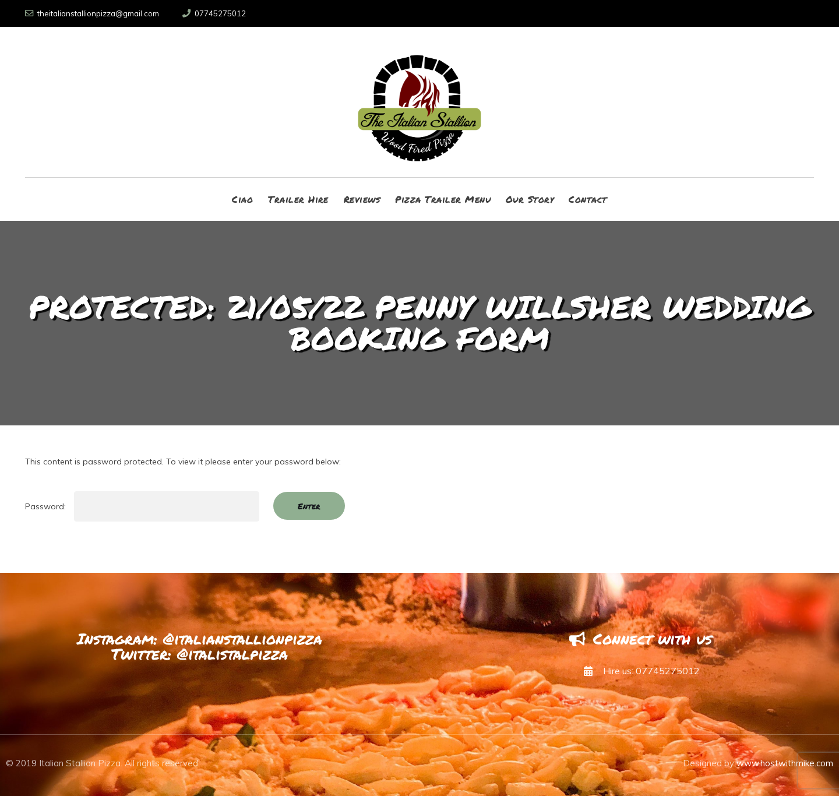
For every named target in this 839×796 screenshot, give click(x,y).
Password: (142, 506)
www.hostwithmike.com (784, 763)
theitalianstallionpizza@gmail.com (92, 13)
